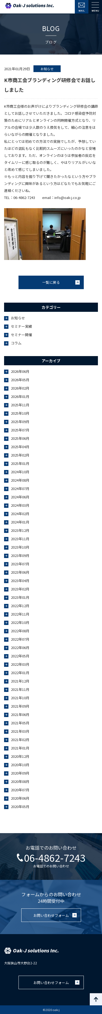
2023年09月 (20, 555)
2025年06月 (20, 438)
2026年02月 (20, 388)
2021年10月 (20, 697)
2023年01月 (20, 597)
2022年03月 (20, 664)
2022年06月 (20, 647)
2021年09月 (20, 706)
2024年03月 (20, 505)
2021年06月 (20, 714)
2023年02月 (20, 589)
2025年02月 (20, 455)
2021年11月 (20, 689)
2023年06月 (20, 572)
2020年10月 (20, 764)
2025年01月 (20, 463)
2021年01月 (20, 748)
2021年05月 (20, 722)
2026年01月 (20, 396)
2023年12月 (20, 530)
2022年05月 (20, 655)
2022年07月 (20, 639)
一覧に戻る (51, 282)
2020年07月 (20, 789)
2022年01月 (20, 672)
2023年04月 (20, 580)
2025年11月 (20, 404)
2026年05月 (20, 379)
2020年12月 (20, 756)
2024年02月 (20, 513)
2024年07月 (20, 488)
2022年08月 (20, 630)
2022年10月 (20, 622)
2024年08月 (20, 480)
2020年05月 (20, 806)
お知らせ (18, 317)
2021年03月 (20, 731)
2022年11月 (20, 614)
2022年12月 (20, 605)
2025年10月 (20, 413)
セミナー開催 (21, 334)
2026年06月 (20, 371)
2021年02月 (20, 739)
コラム (16, 343)
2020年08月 (20, 781)
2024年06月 (20, 496)
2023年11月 (20, 538)
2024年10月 (20, 471)
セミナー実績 (21, 326)
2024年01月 (20, 522)
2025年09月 (20, 421)
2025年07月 (20, 429)
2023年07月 (20, 563)
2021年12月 (20, 681)
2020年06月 (20, 798)
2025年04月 (20, 446)
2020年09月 (20, 773)
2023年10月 (20, 547)
